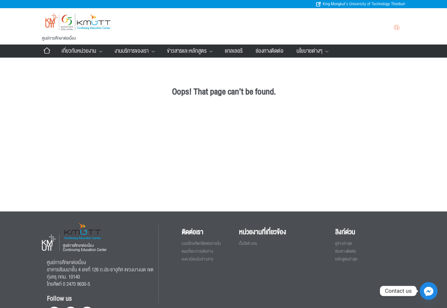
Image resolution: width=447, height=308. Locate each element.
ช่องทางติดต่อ (269, 51)
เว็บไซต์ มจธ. (248, 243)
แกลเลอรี (233, 51)
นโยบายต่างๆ (312, 51)
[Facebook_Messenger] (429, 291)
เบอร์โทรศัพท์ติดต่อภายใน (201, 243)
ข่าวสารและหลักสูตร (189, 51)
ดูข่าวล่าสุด (343, 243)
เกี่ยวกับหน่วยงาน (81, 51)
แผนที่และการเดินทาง (197, 251)
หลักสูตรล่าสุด (346, 259)
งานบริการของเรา (134, 51)
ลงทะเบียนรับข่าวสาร (197, 259)
